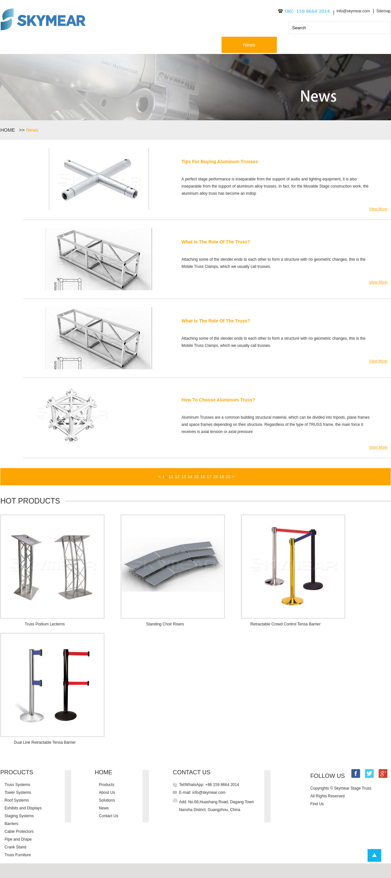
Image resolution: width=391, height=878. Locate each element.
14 (190, 476)
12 (177, 476)
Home (27, 44)
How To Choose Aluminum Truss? (218, 399)
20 (228, 476)
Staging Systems (19, 816)
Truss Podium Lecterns (45, 624)
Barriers (11, 823)
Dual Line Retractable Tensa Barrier (45, 742)
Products (83, 44)
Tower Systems (18, 792)
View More (378, 209)
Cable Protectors (19, 831)
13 (183, 476)
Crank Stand (15, 847)
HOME (9, 130)
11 (171, 476)
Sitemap (383, 11)
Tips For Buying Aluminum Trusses (220, 161)
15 (196, 476)
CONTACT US (191, 772)
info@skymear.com (353, 11)
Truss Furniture (18, 855)
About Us (138, 44)
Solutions (194, 44)
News (249, 44)
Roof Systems (17, 800)
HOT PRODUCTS (30, 501)
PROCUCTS (16, 772)
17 (209, 476)
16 (202, 476)
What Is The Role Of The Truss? (216, 241)
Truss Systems (17, 784)
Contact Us (304, 44)
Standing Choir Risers (165, 624)
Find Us (317, 804)
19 (221, 476)
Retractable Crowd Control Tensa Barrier (285, 624)
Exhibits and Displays (23, 808)
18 (215, 476)
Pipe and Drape (18, 839)
